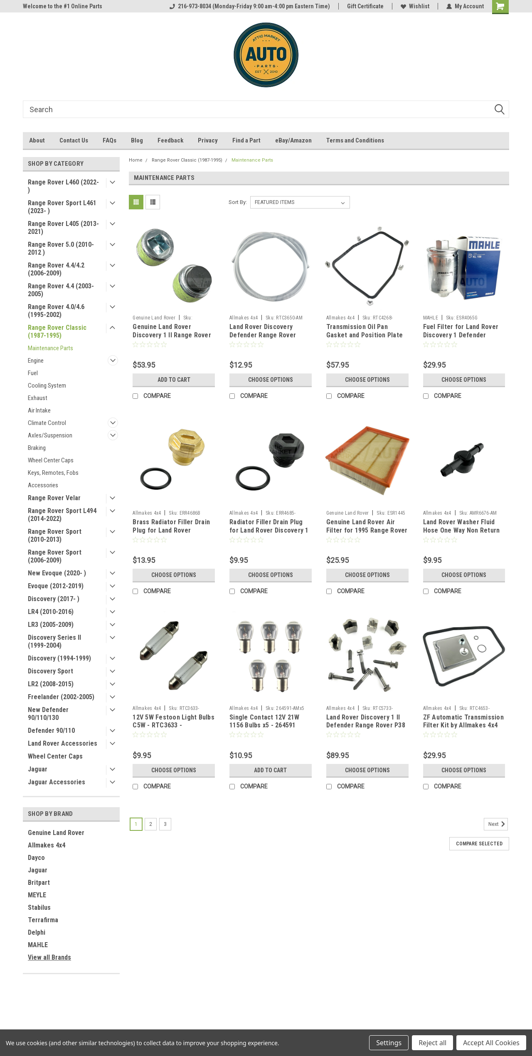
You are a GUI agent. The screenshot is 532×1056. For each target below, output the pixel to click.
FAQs (109, 140)
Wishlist (415, 6)
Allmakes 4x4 (46, 845)
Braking (37, 448)
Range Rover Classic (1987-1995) (57, 331)
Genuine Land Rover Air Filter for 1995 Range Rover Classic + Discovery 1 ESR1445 (367, 534)
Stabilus (39, 907)
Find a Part (246, 140)
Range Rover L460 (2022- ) (63, 186)
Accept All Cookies (491, 1042)
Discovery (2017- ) (53, 599)
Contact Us (73, 140)
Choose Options (270, 379)
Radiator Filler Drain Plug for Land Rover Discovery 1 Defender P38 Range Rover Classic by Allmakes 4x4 (269, 534)
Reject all (432, 1042)
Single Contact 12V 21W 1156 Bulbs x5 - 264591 (264, 721)
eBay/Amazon (293, 140)
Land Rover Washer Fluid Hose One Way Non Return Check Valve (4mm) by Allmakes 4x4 (461, 534)
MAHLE (38, 945)
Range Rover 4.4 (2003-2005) (61, 290)
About (37, 140)
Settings (388, 1042)
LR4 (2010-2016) (51, 612)
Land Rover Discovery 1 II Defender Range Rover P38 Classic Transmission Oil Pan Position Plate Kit (365, 729)
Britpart (39, 883)
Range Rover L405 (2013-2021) (63, 228)
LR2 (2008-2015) (51, 684)
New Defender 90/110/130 (48, 714)
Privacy (208, 140)
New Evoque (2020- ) (57, 573)
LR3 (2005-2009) (51, 625)
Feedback (170, 140)
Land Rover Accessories (62, 743)
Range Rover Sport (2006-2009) (54, 556)
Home (136, 160)
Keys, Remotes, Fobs (53, 472)
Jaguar (37, 769)
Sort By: (238, 202)
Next (498, 824)
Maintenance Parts (50, 348)
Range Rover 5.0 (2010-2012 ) (61, 248)
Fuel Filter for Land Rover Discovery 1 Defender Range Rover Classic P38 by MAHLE (464, 339)
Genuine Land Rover (56, 833)
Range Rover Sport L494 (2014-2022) (62, 515)
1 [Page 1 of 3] (136, 824)
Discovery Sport (50, 671)
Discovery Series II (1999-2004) (54, 641)
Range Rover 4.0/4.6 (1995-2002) (56, 311)
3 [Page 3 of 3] (165, 824)
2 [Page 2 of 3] (150, 824)
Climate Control (47, 423)
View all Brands (49, 957)
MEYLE (37, 895)
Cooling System (47, 385)
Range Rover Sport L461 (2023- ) (62, 207)
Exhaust (37, 398)
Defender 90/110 (51, 730)
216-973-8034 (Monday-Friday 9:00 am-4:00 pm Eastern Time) (250, 6)
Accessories (43, 485)
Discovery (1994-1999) (59, 658)
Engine (36, 360)
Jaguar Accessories (56, 782)
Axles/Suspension (50, 435)
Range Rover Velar (54, 498)
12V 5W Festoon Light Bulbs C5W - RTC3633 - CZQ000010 (173, 725)
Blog (137, 140)
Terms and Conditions (355, 140)
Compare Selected (479, 844)
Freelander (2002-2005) (61, 697)
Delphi (36, 932)
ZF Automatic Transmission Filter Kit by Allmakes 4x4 (463, 721)
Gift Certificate (365, 6)
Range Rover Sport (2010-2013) (54, 535)
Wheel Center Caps (51, 460)
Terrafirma (43, 920)
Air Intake (39, 410)
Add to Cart (174, 379)
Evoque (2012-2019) (56, 586)
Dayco (36, 858)
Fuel (33, 373)
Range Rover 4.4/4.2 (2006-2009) (56, 269)
